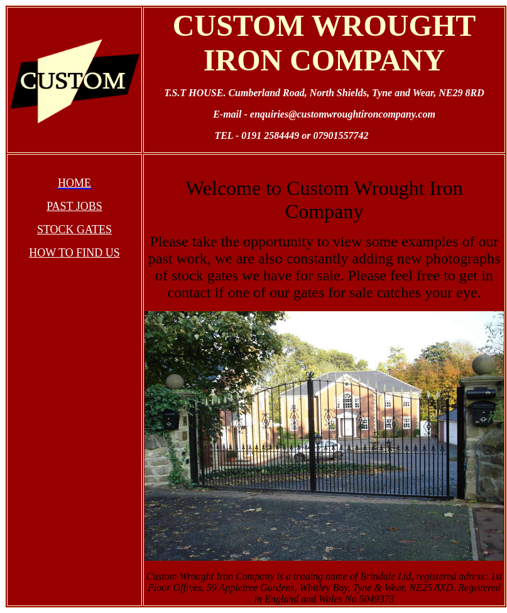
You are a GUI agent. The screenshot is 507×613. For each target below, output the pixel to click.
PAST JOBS (74, 206)
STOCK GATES (74, 229)
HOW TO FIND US (74, 252)
